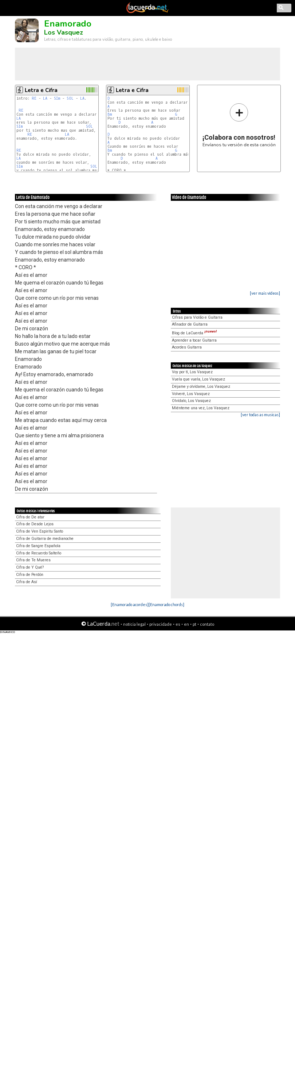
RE (34, 98)
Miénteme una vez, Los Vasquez (200, 408)
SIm (57, 98)
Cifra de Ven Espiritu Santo (39, 531)
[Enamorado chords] (166, 604)
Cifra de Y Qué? (30, 567)
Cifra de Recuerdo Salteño (38, 553)
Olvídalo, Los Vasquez (191, 400)
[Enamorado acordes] (130, 604)
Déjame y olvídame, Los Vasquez (201, 386)
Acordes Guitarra (187, 347)
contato (207, 624)
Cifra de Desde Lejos (35, 524)
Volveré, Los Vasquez (191, 393)
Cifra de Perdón (29, 574)
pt (194, 624)
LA (45, 98)
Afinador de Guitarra (190, 324)
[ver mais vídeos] (265, 293)
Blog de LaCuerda (194, 333)
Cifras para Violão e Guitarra (197, 317)
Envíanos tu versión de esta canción (239, 125)
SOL (70, 98)
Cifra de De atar (30, 517)
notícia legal (134, 624)
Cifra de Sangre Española (38, 546)
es (178, 624)
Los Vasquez (63, 32)
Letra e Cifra (41, 90)
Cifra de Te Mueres (33, 560)
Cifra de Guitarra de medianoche (45, 538)
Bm (109, 114)
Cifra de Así (26, 582)
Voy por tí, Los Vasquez (192, 372)
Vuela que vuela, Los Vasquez (198, 379)
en (186, 624)
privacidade (160, 624)
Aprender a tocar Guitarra (194, 340)
